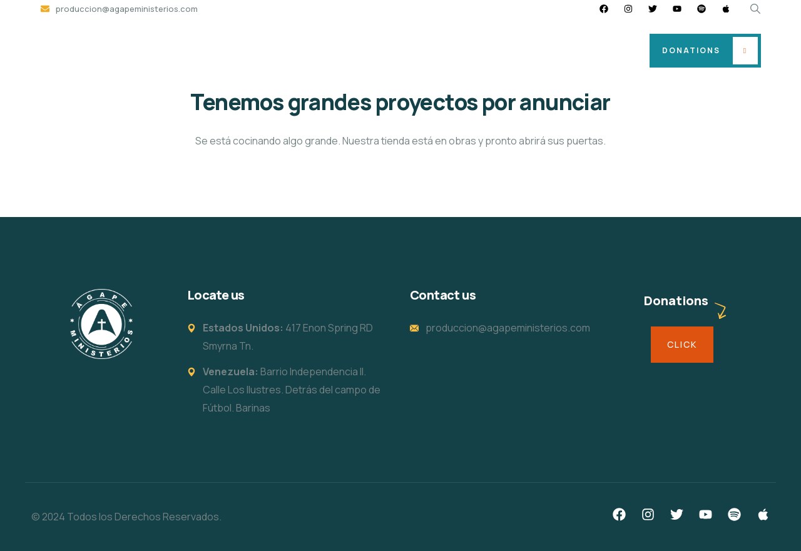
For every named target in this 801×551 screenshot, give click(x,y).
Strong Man (535, 50)
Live (596, 50)
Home (238, 50)
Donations (691, 50)
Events (467, 50)
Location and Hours (321, 50)
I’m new (408, 50)
